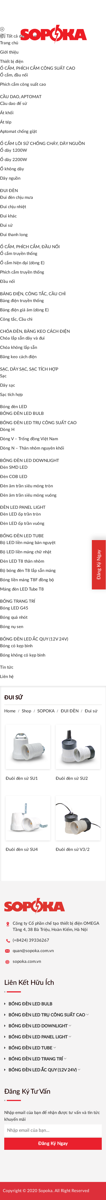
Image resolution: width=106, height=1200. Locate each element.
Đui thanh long (14, 235)
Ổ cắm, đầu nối (14, 75)
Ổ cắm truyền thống (18, 254)
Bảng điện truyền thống (22, 301)
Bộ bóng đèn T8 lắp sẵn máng (28, 571)
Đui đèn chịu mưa (16, 197)
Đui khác (8, 216)
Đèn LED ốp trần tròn (20, 514)
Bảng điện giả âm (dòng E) (24, 310)
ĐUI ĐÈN (9, 191)
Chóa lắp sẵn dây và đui (22, 338)
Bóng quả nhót (13, 617)
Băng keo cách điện (18, 357)
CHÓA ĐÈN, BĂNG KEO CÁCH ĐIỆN (35, 331)
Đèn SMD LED (13, 467)
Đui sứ (6, 225)
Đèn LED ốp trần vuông (22, 523)
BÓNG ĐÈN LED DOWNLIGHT (29, 461)
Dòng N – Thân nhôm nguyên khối (32, 448)
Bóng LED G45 (14, 608)
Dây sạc (7, 385)
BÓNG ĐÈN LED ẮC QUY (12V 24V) (34, 639)
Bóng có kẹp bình (16, 646)
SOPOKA (45, 711)
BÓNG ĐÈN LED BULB (22, 413)
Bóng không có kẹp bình (22, 655)
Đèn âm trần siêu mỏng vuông (28, 495)
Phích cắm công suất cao (23, 84)
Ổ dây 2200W (13, 160)
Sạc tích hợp (11, 395)
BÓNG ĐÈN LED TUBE (22, 536)
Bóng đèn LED (13, 407)
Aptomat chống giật (18, 131)
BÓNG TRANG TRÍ (17, 601)
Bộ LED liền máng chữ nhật (25, 552)
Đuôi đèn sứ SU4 (22, 849)
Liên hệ (7, 677)
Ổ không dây (12, 169)
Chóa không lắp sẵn (18, 347)
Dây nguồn (10, 178)
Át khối (7, 113)
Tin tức (6, 667)
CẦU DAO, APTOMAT (21, 97)
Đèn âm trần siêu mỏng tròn (26, 486)
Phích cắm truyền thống (22, 272)
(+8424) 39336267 (31, 940)
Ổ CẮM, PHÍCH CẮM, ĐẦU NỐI (30, 247)
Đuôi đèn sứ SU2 (72, 778)
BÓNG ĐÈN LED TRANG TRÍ (37, 1058)
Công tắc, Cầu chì (16, 319)
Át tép (5, 122)
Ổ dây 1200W (13, 150)
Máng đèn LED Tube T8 (22, 589)
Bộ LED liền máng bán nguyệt (27, 543)
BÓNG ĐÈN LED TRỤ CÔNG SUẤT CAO (38, 423)
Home (10, 711)
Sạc (3, 376)
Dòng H (7, 430)
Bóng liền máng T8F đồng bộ (27, 580)
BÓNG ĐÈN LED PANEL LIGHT (39, 1036)
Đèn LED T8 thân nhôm (22, 561)
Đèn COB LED (13, 477)
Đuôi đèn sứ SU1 (22, 778)
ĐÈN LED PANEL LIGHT (23, 507)
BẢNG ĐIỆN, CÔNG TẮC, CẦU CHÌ (33, 294)
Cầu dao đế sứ (13, 104)
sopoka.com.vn (27, 961)
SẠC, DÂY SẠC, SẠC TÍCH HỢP (29, 369)
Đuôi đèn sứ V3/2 (73, 849)
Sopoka (45, 1191)
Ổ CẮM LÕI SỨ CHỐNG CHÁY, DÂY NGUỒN (42, 144)
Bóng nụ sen (11, 627)
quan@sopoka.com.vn (33, 951)
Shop (26, 711)
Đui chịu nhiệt (13, 207)
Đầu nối (7, 281)
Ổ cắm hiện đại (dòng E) (22, 263)
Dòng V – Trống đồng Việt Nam (29, 439)
